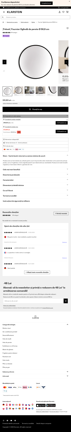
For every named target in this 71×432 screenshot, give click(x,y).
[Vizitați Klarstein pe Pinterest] (15, 420)
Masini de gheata (8, 349)
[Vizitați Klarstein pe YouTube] (11, 420)
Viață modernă (25, 22)
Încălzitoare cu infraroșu (10, 346)
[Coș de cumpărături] (67, 12)
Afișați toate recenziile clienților (37, 272)
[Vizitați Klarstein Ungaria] (32, 405)
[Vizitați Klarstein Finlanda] (16, 408)
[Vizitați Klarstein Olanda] (23, 408)
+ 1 (63, 91)
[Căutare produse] (35, 17)
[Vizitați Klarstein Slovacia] (26, 405)
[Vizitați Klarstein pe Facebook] (7, 420)
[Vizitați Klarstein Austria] (7, 405)
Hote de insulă (7, 339)
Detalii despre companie (43, 423)
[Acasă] (5, 22)
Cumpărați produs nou (11, 127)
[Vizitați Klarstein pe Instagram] (4, 420)
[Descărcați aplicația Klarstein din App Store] (41, 405)
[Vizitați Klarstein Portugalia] (26, 408)
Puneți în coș (35, 109)
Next (67, 62)
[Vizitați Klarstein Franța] (13, 405)
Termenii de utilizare (54, 411)
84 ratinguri (14, 32)
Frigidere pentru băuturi (10, 353)
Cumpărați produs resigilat (13, 119)
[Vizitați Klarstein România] (10, 408)
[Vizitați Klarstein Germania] (4, 405)
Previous (4, 62)
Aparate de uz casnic (12, 22)
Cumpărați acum (46, 3)
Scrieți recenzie (61, 213)
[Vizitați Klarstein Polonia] (4, 408)
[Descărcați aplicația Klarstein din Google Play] (51, 405)
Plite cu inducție (7, 364)
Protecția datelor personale (11, 423)
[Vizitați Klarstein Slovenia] (29, 408)
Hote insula (6, 360)
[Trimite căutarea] (2, 17)
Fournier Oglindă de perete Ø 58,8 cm (48, 22)
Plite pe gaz (6, 367)
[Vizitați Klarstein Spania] (20, 405)
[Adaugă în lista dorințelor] (67, 28)
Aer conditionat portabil (10, 332)
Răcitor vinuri (7, 328)
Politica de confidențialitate (9, 305)
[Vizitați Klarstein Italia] (16, 405)
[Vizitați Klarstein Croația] (7, 408)
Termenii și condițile (28, 423)
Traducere (64, 242)
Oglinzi (33, 22)
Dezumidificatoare (8, 335)
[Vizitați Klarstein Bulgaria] (13, 408)
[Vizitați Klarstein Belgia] (20, 408)
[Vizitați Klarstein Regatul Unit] (23, 405)
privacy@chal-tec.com (48, 308)
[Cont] (59, 12)
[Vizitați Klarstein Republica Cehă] (29, 405)
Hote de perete (7, 342)
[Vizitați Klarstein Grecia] (32, 408)
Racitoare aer (7, 356)
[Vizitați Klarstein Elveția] (10, 405)
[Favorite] (63, 12)
